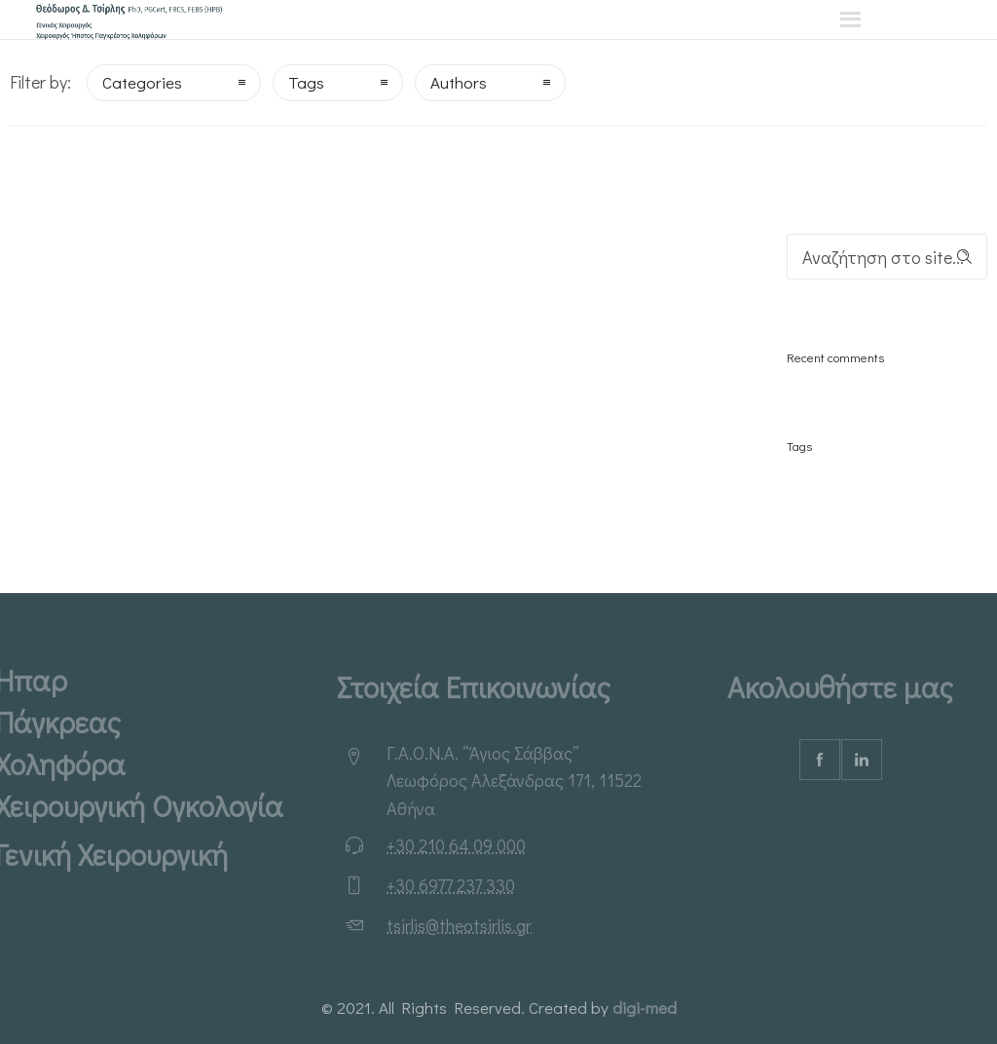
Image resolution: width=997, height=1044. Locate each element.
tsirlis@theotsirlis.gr (459, 925)
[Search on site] (887, 257)
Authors (458, 82)
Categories (142, 82)
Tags (306, 82)
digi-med (644, 1007)
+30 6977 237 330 (451, 885)
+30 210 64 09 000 (456, 845)
